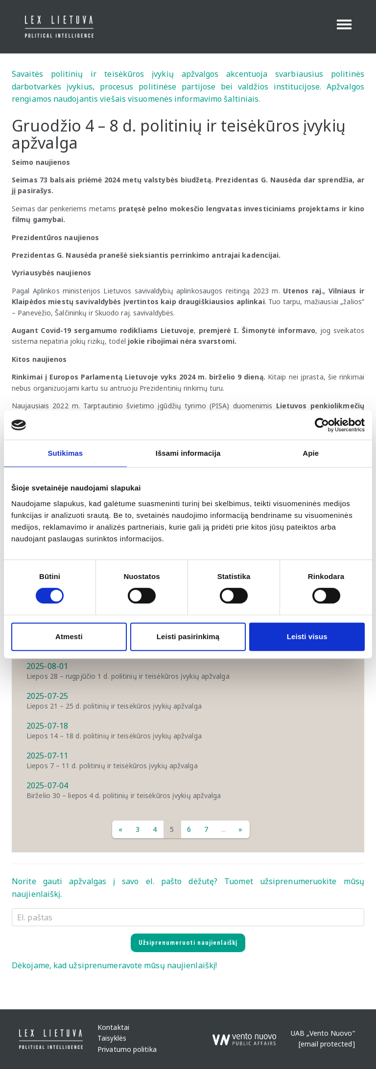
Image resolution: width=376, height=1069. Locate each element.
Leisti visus (307, 636)
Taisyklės (111, 1038)
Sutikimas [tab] (65, 453)
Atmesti (69, 636)
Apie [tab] (311, 453)
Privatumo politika (127, 1049)
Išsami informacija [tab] (188, 453)
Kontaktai (113, 1027)
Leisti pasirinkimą (188, 636)
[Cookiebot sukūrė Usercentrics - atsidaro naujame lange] (322, 425)
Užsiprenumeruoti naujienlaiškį (188, 942)
